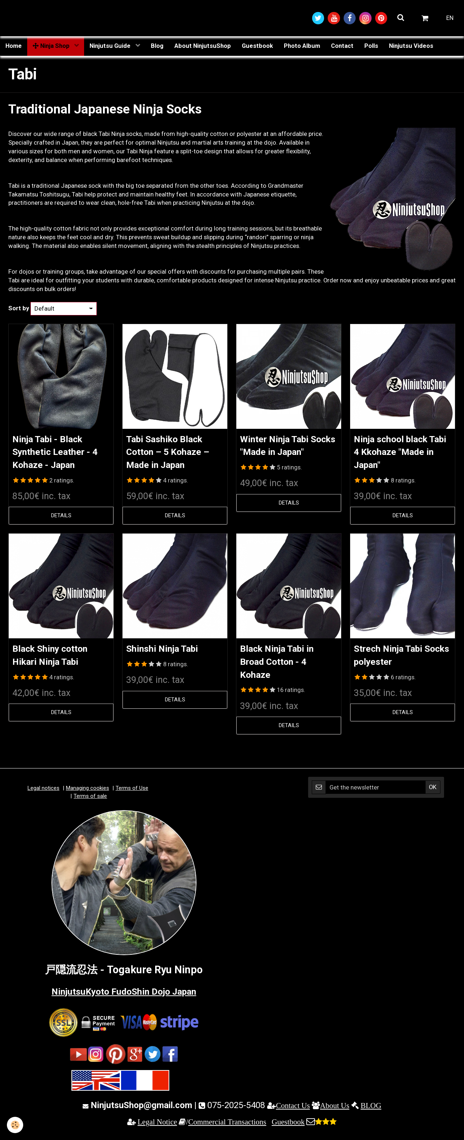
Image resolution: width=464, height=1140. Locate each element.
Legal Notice (157, 1125)
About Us (334, 1109)
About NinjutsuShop (202, 46)
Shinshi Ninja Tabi (169, 651)
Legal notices (43, 791)
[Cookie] (15, 1125)
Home (13, 46)
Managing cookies (87, 791)
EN (449, 18)
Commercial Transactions (227, 1125)
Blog (157, 46)
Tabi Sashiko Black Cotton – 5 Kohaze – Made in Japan (173, 453)
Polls (371, 46)
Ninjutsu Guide (111, 46)
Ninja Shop (52, 46)
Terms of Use (132, 791)
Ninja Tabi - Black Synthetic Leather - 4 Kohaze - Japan (57, 453)
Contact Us (293, 1109)
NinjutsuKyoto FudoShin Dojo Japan (123, 994)
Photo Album (302, 46)
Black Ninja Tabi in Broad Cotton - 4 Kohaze (284, 664)
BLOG (371, 1109)
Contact (342, 46)
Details (61, 517)
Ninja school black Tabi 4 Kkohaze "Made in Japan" (397, 453)
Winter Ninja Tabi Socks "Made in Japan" (281, 453)
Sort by (18, 308)
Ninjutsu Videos (411, 46)
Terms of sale (90, 799)
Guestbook (257, 46)
